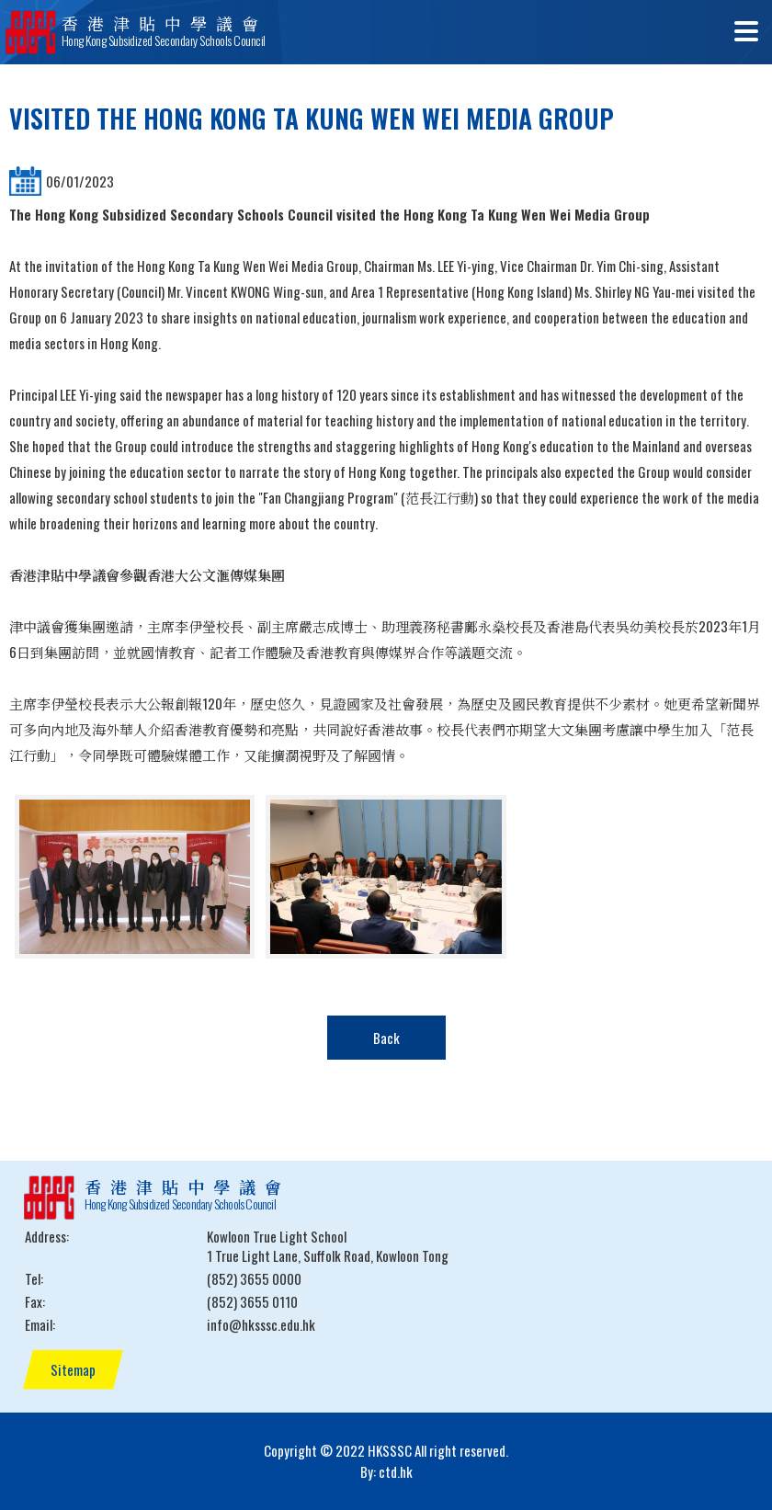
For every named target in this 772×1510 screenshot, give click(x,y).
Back (386, 1037)
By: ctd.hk (386, 1471)
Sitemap (73, 1369)
